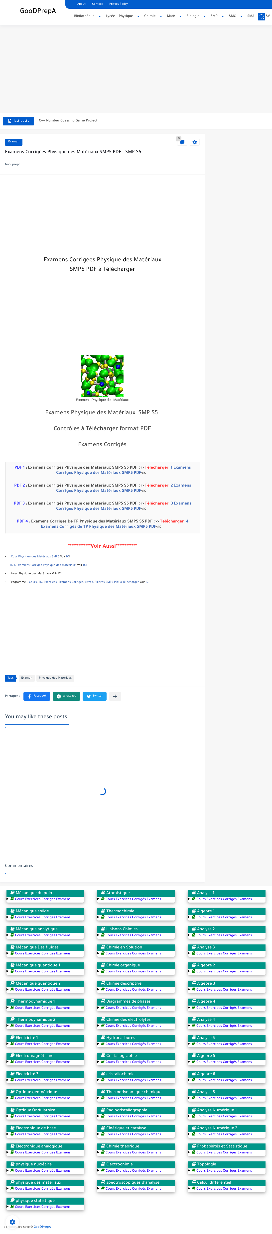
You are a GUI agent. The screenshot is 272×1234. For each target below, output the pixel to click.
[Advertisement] (136, 65)
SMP (214, 16)
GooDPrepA (38, 12)
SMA (251, 16)
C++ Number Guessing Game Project (68, 121)
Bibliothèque (84, 16)
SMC (232, 16)
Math (171, 16)
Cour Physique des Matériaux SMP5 (35, 557)
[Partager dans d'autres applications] (115, 696)
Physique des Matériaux (55, 678)
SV (268, 16)
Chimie (150, 16)
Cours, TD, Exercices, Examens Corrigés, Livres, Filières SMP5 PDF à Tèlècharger (84, 582)
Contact (97, 4)
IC (67, 557)
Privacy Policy (118, 4)
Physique (126, 16)
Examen (13, 142)
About (81, 4)
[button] (36, 696)
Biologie (192, 16)
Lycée (110, 16)
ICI (85, 565)
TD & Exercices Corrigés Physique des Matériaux (42, 565)
